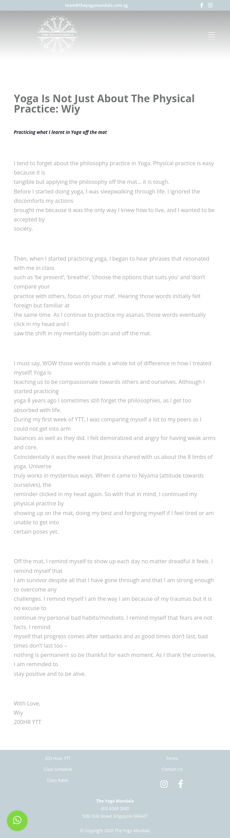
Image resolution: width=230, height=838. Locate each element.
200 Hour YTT (58, 758)
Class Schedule (58, 769)
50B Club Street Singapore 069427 (115, 816)
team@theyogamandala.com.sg (96, 5)
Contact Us (172, 769)
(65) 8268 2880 (115, 808)
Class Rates (58, 780)
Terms (172, 758)
